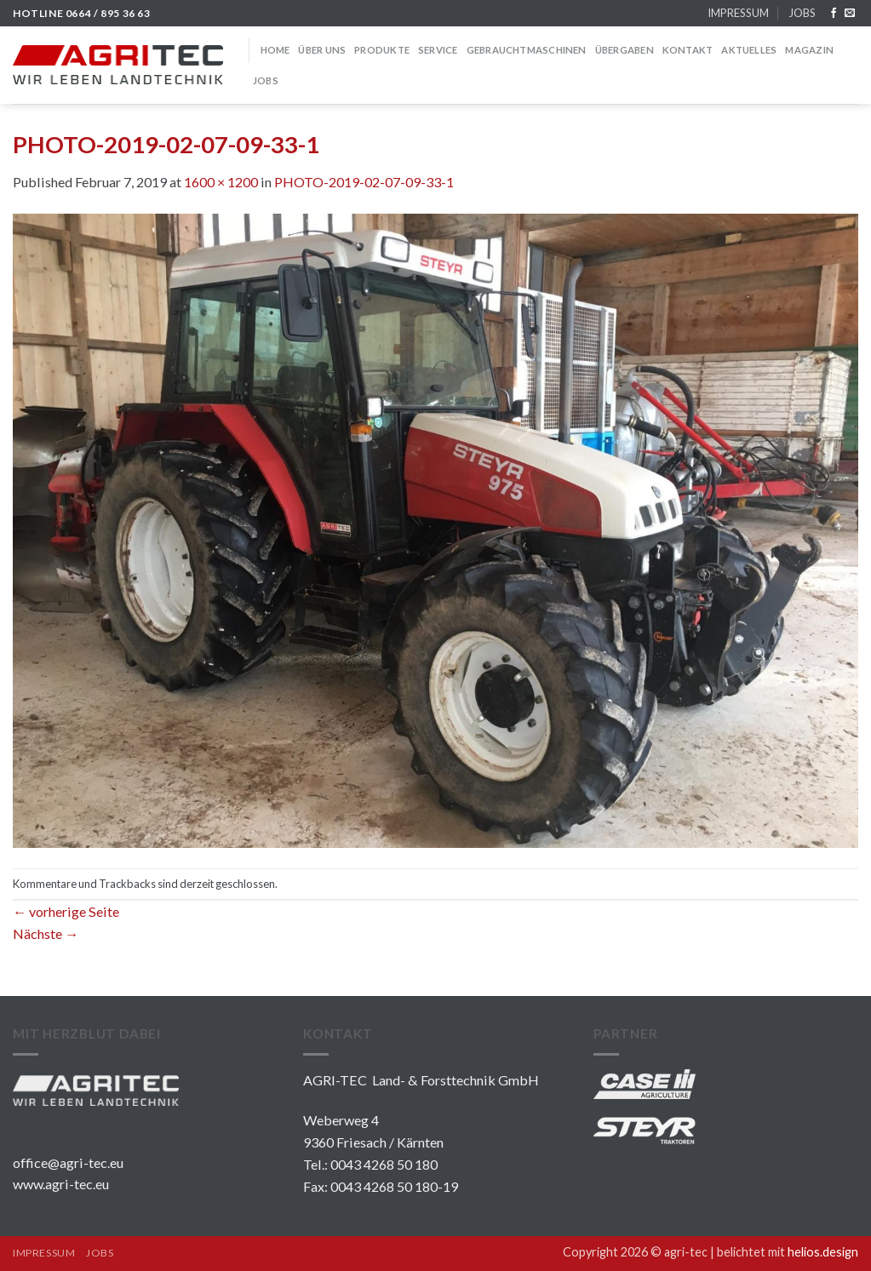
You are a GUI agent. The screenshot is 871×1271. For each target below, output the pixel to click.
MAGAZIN (809, 49)
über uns (322, 49)
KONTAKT (687, 49)
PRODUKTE (382, 49)
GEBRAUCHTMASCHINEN (527, 49)
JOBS (802, 13)
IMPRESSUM (738, 13)
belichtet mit (787, 1252)
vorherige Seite (66, 911)
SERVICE (438, 49)
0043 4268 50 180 (384, 1164)
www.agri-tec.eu (61, 1184)
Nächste (45, 933)
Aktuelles (748, 49)
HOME (275, 49)
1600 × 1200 (221, 182)
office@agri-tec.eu (68, 1162)
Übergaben (624, 49)
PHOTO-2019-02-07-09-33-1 (364, 182)
